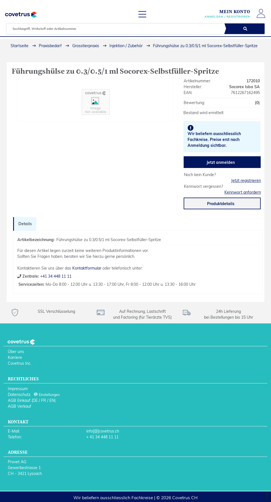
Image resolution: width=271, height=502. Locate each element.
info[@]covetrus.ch (102, 431)
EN (51, 400)
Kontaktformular (86, 268)
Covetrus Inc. (19, 363)
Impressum (18, 388)
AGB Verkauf (19, 406)
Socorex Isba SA (244, 86)
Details (25, 223)
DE (35, 400)
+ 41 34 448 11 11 (102, 436)
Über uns (16, 351)
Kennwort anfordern (242, 192)
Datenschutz (19, 394)
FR (43, 400)
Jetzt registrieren (246, 180)
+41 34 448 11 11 (55, 276)
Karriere (15, 357)
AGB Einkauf (19, 400)
